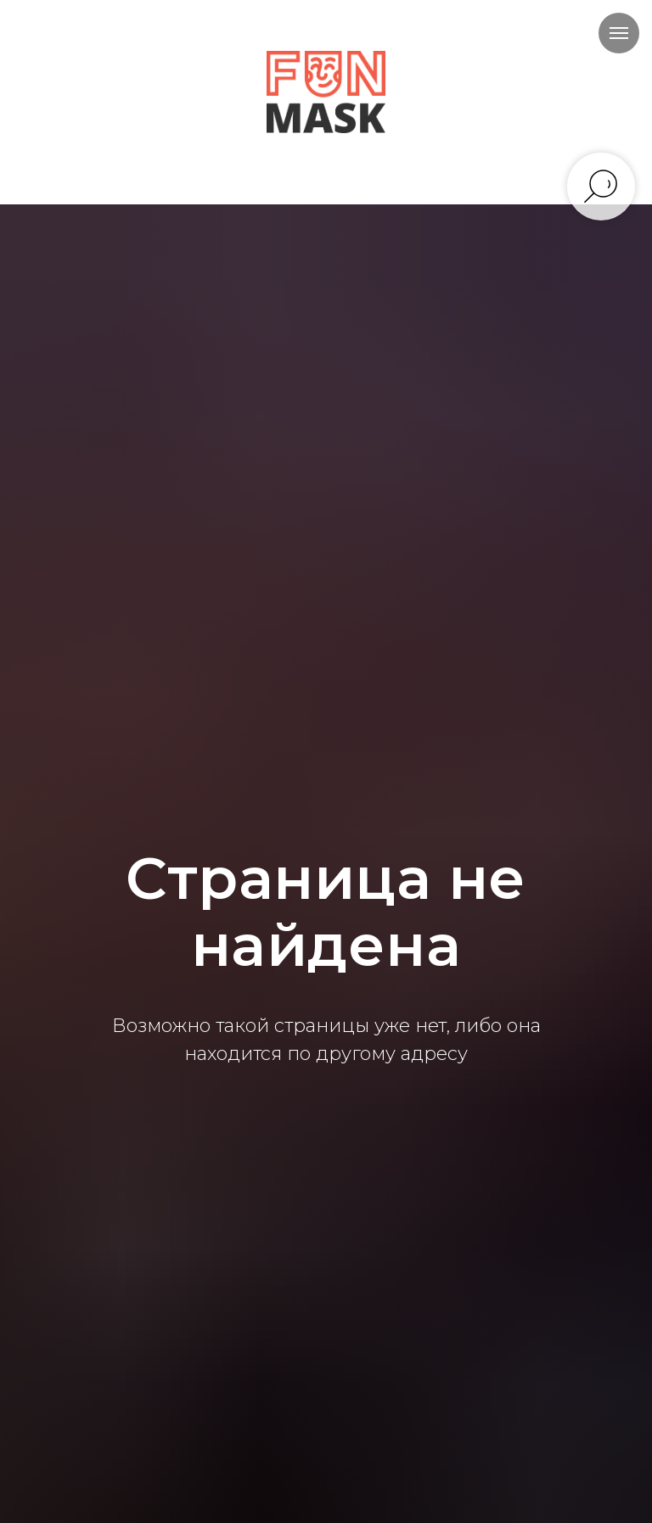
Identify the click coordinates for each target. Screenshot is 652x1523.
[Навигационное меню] (619, 33)
